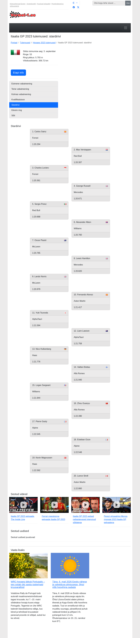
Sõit (13, 115)
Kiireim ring (16, 110)
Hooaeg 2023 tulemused (44, 43)
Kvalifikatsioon (18, 99)
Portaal (14, 43)
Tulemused (25, 43)
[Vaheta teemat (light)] (75, 3)
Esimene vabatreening (21, 84)
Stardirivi (15, 105)
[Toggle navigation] (125, 27)
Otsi (128, 3)
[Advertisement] (96, 66)
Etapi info (19, 72)
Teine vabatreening (20, 89)
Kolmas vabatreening (21, 94)
